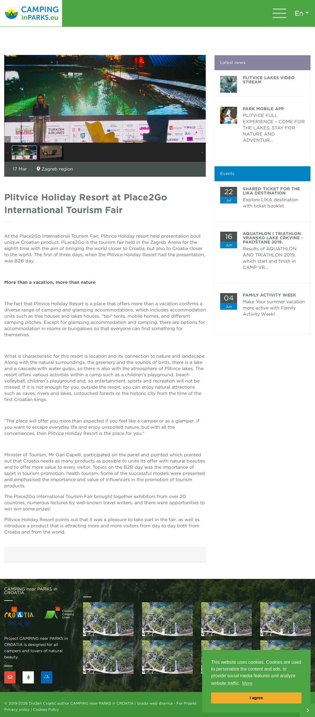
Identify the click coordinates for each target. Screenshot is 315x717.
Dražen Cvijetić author (49, 703)
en (299, 13)
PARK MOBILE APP (263, 108)
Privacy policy (17, 709)
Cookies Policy (46, 709)
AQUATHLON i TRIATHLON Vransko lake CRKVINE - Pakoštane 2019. (273, 238)
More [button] (247, 683)
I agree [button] (256, 698)
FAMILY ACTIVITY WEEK (269, 295)
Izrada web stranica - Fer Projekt (166, 703)
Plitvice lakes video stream (269, 80)
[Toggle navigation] (279, 13)
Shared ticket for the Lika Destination (271, 191)
